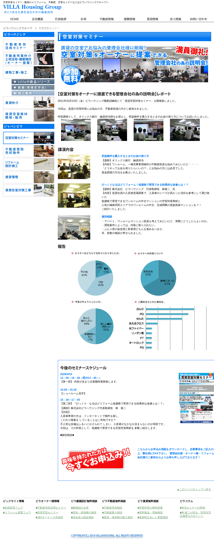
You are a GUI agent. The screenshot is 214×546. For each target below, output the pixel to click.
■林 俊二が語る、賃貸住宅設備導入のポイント (195, 514)
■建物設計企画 (79, 507)
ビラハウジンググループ (17, 28)
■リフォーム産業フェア (17, 512)
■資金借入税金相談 (82, 517)
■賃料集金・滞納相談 (150, 512)
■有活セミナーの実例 (192, 507)
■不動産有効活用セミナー (51, 507)
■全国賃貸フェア (13, 507)
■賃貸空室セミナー (47, 512)
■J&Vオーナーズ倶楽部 (49, 517)
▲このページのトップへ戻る (194, 489)
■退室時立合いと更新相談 (153, 517)
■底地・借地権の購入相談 (117, 517)
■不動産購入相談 (112, 512)
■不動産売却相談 (112, 507)
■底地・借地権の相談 (83, 512)
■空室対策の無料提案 (150, 507)
